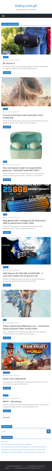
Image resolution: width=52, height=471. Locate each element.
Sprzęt (5, 161)
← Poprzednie (5, 417)
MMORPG (5, 109)
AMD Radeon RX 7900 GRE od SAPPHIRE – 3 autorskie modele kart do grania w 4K (23, 274)
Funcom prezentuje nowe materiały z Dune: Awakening (23, 116)
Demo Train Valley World (14, 378)
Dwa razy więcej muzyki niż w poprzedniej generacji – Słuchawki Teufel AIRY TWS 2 (22, 169)
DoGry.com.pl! (26, 5)
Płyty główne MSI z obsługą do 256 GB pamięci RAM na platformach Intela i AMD (24, 221)
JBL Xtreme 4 (9, 63)
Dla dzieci (6, 57)
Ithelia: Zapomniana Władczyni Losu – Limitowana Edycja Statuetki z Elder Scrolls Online (26, 327)
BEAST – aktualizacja (12, 401)
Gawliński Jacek (16, 60)
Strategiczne (6, 372)
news (5, 320)
